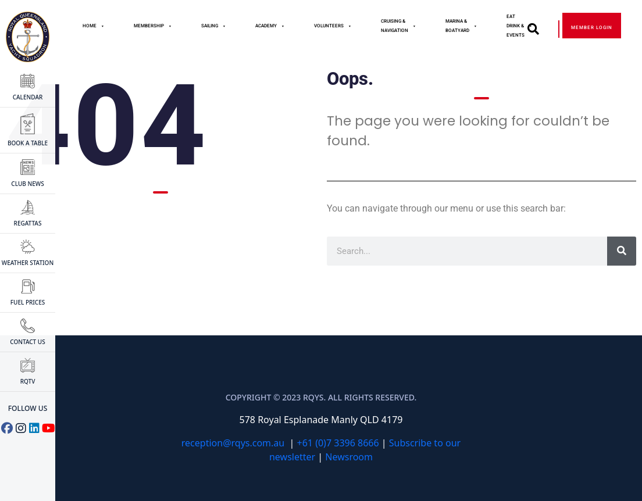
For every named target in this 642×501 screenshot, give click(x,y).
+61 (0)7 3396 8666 (338, 442)
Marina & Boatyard (461, 26)
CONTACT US (27, 332)
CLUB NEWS (27, 173)
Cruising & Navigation (398, 26)
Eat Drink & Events (520, 26)
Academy (270, 26)
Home (94, 26)
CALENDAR (28, 87)
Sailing (213, 26)
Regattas (28, 213)
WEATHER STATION (28, 253)
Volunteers (333, 26)
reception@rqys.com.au (232, 442)
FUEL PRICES (27, 292)
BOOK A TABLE (28, 130)
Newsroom (349, 456)
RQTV (27, 371)
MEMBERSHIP (153, 26)
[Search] (621, 251)
